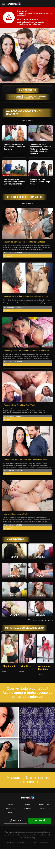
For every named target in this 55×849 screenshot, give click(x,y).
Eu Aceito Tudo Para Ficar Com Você (19, 405)
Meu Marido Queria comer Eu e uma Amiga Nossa (40, 181)
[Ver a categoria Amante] (14, 590)
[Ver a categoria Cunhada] (40, 590)
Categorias (45, 809)
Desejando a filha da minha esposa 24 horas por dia (26, 296)
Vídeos (27, 805)
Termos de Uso (31, 835)
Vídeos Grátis (45, 805)
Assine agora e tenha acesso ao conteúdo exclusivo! (27, 695)
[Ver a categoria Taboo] (40, 571)
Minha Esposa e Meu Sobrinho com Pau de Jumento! (26, 351)
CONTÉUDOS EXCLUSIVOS (27, 780)
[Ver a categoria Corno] (14, 551)
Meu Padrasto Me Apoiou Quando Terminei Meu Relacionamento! (14, 181)
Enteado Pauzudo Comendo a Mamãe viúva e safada (26, 460)
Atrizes (27, 809)
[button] (19, 80)
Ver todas (27, 203)
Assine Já (40, 820)
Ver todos (27, 120)
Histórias (10, 809)
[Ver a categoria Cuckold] (40, 551)
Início (10, 805)
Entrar (15, 820)
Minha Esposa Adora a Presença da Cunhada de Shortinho (14, 146)
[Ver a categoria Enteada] (14, 609)
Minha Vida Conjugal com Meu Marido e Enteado (24, 242)
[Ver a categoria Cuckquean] (14, 571)
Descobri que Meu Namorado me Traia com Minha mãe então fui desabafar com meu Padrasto (40, 148)
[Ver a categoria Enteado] (40, 609)
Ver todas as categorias (40, 620)
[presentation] (5, 55)
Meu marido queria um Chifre (16, 514)
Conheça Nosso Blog (27, 838)
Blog (10, 813)
